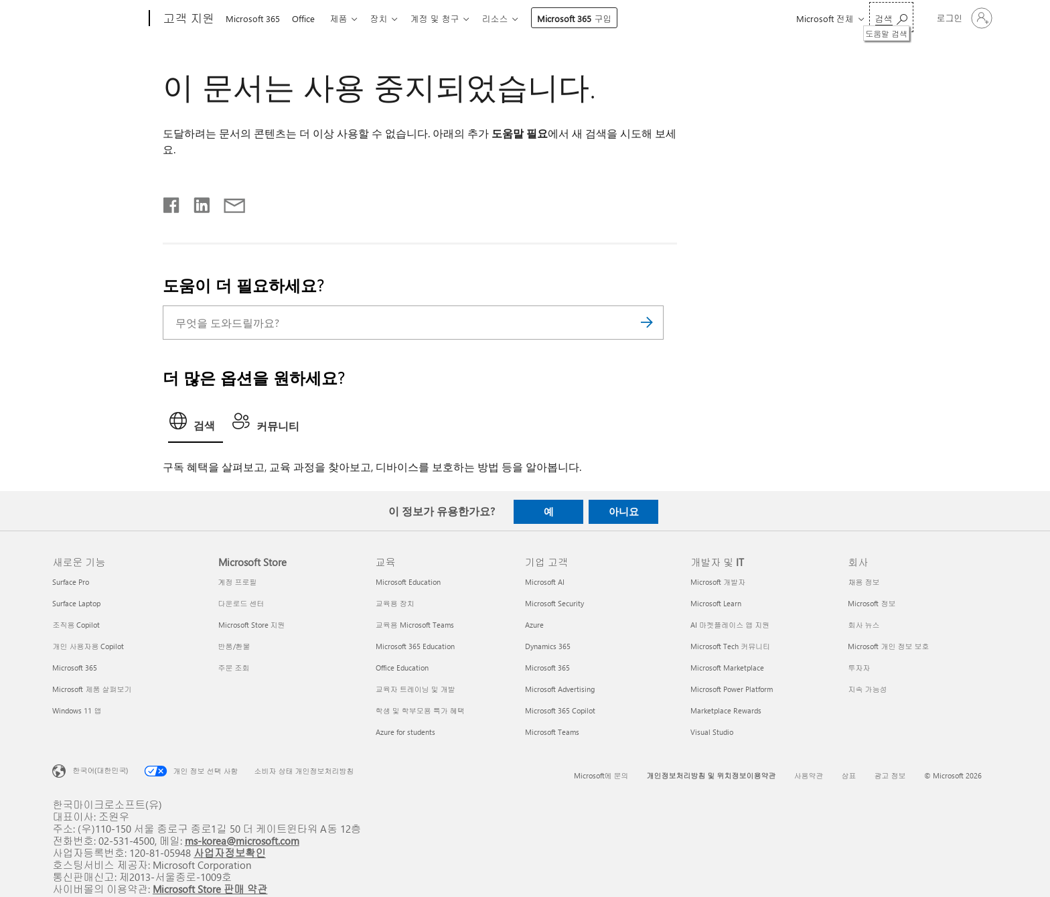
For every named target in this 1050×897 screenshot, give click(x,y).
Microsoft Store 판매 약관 (210, 889)
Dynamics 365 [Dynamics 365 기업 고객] (548, 646)
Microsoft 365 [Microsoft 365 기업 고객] (547, 668)
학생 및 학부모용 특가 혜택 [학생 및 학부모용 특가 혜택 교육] (420, 710)
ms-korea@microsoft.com (242, 840)
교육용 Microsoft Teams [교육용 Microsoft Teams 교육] (415, 625)
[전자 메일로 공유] (228, 202)
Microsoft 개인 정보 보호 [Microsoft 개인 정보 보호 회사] (888, 646)
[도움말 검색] (891, 17)
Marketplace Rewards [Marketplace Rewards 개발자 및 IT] (725, 710)
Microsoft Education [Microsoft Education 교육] (408, 582)
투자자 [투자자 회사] (859, 668)
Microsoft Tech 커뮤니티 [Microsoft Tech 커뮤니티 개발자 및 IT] (730, 646)
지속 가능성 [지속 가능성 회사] (867, 689)
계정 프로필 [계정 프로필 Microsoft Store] (237, 582)
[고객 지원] (187, 19)
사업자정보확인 (230, 852)
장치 (386, 18)
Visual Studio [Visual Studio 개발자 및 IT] (711, 732)
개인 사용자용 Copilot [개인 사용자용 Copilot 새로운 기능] (88, 646)
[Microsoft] (98, 19)
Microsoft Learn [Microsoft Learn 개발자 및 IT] (715, 603)
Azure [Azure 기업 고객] (534, 625)
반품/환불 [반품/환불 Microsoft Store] (234, 646)
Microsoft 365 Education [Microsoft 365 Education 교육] (415, 646)
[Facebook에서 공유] (172, 202)
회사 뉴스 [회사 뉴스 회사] (863, 625)
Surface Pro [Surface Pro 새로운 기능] (70, 582)
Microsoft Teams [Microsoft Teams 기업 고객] (552, 732)
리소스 (508, 18)
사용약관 (809, 775)
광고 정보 (890, 775)
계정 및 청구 (445, 18)
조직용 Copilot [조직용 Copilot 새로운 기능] (76, 625)
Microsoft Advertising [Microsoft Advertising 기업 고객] (560, 689)
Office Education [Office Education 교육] (402, 668)
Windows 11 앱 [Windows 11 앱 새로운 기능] (76, 710)
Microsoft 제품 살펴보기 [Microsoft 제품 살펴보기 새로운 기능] (91, 689)
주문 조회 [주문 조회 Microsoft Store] (234, 668)
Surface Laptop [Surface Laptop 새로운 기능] (76, 603)
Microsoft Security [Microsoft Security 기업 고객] (554, 603)
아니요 (624, 511)
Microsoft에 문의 (601, 775)
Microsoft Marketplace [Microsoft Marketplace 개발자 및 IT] (727, 668)
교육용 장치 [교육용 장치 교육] (395, 603)
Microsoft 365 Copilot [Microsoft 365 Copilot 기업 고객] (560, 710)
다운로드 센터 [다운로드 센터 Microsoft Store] (241, 603)
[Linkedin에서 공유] (196, 202)
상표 (849, 775)
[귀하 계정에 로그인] (963, 18)
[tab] (195, 425)
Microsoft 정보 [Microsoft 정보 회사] (871, 603)
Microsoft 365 (253, 18)
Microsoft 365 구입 (587, 18)
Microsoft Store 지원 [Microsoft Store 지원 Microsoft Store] (251, 625)
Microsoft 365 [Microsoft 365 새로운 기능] (74, 668)
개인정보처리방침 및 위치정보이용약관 (711, 775)
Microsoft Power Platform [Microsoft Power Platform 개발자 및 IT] (731, 689)
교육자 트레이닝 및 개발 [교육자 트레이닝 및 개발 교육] (415, 689)
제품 (343, 18)
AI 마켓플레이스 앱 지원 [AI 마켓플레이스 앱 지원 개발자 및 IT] (729, 625)
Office (306, 18)
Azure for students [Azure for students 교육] (405, 732)
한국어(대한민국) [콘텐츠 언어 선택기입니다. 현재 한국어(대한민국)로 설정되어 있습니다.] (100, 769)
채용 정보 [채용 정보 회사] (863, 582)
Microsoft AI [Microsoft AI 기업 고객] (545, 582)
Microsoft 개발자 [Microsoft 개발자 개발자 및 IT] (717, 582)
